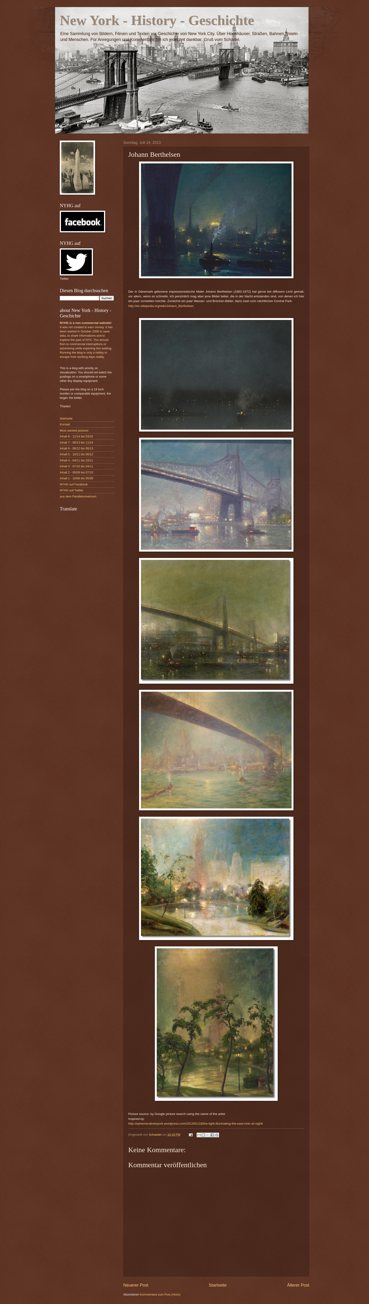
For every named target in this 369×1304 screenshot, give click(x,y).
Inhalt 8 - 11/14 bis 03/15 (76, 436)
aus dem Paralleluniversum (78, 496)
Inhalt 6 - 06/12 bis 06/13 (76, 448)
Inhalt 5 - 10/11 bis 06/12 (76, 454)
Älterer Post (298, 1285)
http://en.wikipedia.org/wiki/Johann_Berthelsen (161, 306)
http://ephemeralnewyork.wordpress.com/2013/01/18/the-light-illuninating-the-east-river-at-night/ (195, 1123)
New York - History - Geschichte (157, 20)
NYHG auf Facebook (74, 484)
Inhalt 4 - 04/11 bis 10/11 (76, 460)
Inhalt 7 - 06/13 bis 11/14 (76, 442)
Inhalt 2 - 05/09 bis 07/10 (76, 472)
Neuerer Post (135, 1285)
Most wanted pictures (74, 430)
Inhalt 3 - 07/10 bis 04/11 (76, 466)
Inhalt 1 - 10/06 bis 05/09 (76, 478)
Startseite (218, 1285)
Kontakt (65, 424)
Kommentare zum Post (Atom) (160, 1294)
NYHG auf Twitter (71, 490)
